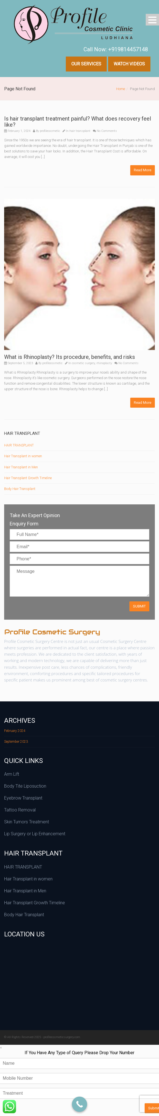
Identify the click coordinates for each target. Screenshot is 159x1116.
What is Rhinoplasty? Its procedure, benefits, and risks (69, 357)
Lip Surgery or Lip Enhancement (34, 833)
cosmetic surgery (83, 363)
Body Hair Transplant (19, 489)
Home (120, 89)
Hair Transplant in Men (21, 467)
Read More (142, 170)
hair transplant (79, 131)
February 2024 (14, 731)
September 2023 (16, 742)
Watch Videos (129, 64)
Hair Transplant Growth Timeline (28, 478)
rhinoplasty (104, 363)
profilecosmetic (50, 131)
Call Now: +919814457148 (116, 49)
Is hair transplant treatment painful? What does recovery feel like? (77, 121)
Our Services (86, 64)
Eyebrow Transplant (23, 798)
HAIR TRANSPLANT (19, 445)
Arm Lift (11, 774)
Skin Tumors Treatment (26, 821)
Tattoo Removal (20, 810)
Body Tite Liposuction (25, 786)
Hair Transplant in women (23, 456)
